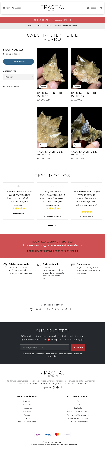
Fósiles (27, 415)
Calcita (49, 26)
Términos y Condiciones (77, 415)
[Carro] (101, 8)
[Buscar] (16, 8)
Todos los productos (27, 422)
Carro (78, 404)
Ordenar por (10, 71)
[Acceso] (93, 8)
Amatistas (27, 401)
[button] (50, 225)
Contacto (78, 408)
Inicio (30, 26)
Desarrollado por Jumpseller (64, 445)
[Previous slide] (5, 225)
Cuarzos (27, 404)
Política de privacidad (78, 418)
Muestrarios (27, 408)
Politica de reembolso (78, 422)
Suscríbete (78, 350)
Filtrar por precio (18, 86)
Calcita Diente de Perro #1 (50, 94)
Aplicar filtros (18, 61)
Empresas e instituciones (78, 411)
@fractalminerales (52, 312)
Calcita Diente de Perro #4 (84, 156)
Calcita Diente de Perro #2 (84, 94)
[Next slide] (100, 225)
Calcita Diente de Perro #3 (50, 156)
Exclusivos (27, 411)
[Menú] (6, 8)
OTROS (39, 26)
